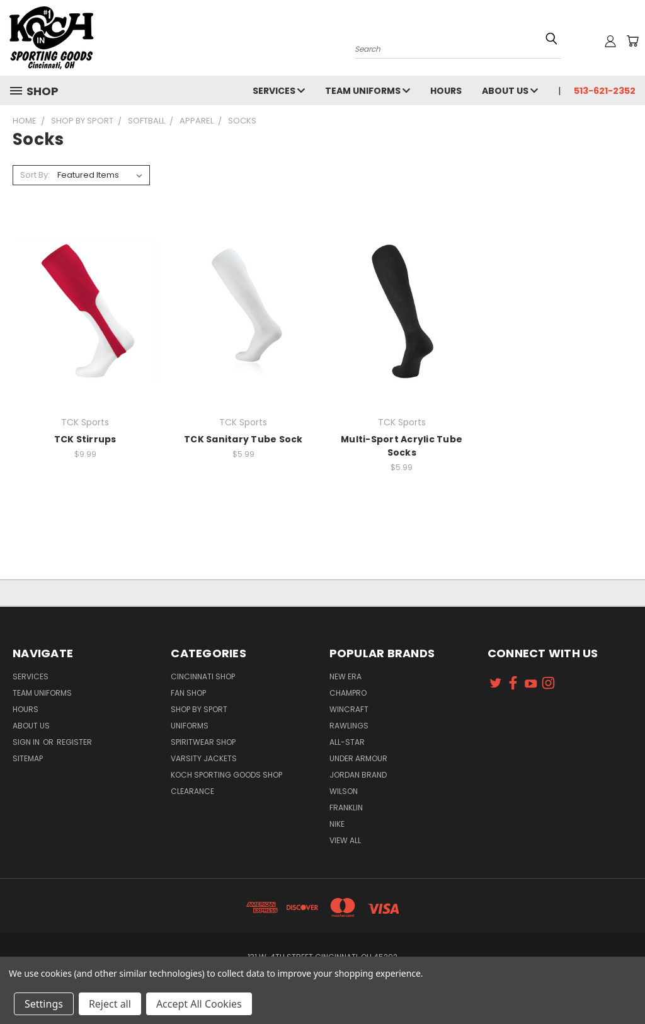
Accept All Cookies (199, 1004)
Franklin (346, 807)
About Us (510, 90)
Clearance (192, 791)
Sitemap (28, 758)
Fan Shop (188, 692)
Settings (44, 1004)
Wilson (343, 791)
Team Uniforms (367, 90)
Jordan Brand (358, 774)
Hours (446, 90)
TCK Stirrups (85, 439)
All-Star (347, 742)
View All (345, 840)
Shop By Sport (199, 709)
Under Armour (358, 758)
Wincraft (348, 709)
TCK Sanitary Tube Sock (243, 439)
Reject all (110, 1004)
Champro (348, 692)
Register (74, 742)
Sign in (27, 742)
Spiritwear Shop (203, 742)
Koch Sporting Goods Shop (226, 774)
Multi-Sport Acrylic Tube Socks (401, 446)
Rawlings (348, 725)
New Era (345, 676)
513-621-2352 (605, 90)
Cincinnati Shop (203, 676)
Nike (337, 824)
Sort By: (35, 175)
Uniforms (189, 725)
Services (279, 90)
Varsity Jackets (204, 758)
